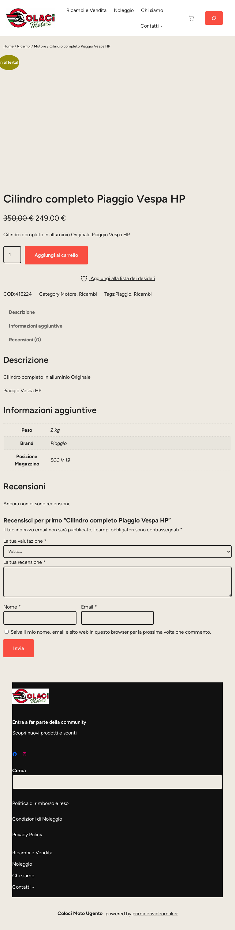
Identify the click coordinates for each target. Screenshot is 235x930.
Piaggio (123, 294)
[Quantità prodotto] (12, 254)
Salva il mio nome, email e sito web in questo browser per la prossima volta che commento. (111, 632)
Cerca (19, 770)
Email (89, 607)
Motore (40, 46)
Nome (12, 607)
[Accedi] (175, 18)
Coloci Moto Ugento (80, 913)
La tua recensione (24, 562)
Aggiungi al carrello (56, 255)
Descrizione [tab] (22, 312)
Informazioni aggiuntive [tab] (35, 326)
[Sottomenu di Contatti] (161, 26)
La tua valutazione (25, 541)
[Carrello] (191, 18)
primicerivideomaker (155, 914)
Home (8, 46)
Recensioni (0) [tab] (25, 340)
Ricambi (24, 46)
